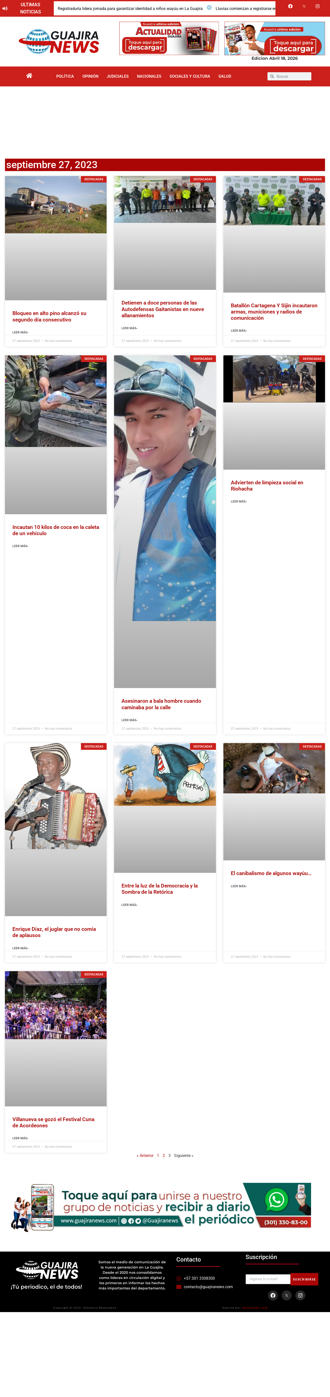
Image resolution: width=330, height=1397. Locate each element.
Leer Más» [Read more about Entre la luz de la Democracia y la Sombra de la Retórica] (129, 906)
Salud (229, 77)
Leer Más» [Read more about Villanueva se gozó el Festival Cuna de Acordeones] (20, 1140)
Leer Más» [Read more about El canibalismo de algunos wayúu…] (239, 887)
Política (61, 77)
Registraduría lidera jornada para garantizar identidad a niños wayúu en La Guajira (130, 8)
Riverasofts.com (255, 1309)
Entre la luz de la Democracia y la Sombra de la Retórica (160, 891)
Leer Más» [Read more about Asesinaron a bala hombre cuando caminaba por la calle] (129, 721)
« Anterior (145, 1157)
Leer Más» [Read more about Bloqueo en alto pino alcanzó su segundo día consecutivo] (20, 334)
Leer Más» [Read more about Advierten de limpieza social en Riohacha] (239, 503)
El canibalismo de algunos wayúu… (271, 875)
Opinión (88, 77)
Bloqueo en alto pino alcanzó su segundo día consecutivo (49, 318)
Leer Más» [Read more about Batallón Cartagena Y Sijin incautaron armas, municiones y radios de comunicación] (239, 332)
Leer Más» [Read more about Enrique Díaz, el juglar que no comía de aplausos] (20, 950)
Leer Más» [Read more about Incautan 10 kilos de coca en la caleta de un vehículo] (20, 547)
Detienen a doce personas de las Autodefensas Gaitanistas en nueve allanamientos (163, 311)
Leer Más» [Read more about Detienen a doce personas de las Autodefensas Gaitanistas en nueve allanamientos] (129, 329)
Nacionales (150, 77)
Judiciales (117, 77)
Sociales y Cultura (192, 77)
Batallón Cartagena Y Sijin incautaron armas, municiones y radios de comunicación (274, 313)
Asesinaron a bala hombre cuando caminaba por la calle (161, 706)
